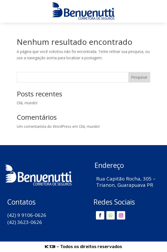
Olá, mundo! (27, 102)
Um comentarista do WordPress (44, 126)
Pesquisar (139, 77)
